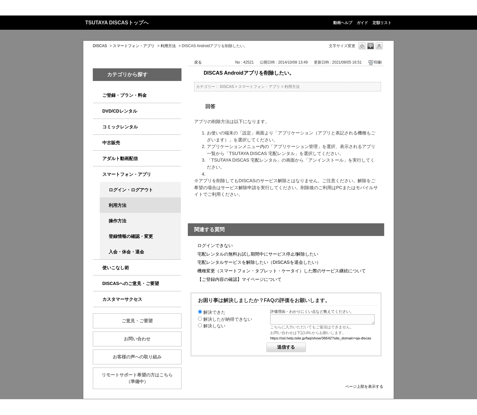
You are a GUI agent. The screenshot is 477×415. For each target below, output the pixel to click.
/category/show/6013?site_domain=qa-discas (98, 142)
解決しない (214, 325)
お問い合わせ (137, 338)
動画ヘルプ (342, 23)
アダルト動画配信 (120, 158)
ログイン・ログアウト (131, 189)
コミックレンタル (120, 126)
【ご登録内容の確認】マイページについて (239, 279)
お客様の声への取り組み (137, 356)
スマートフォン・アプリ (134, 46)
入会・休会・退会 (126, 251)
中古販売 (111, 142)
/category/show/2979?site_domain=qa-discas (98, 95)
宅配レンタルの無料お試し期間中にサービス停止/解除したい (257, 254)
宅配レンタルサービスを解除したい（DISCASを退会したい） (259, 262)
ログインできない (215, 245)
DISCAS (100, 46)
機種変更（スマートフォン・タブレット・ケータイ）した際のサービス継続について (281, 270)
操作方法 (117, 220)
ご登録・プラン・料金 (124, 95)
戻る (198, 62)
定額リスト (381, 23)
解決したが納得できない (227, 319)
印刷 (378, 62)
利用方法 (168, 46)
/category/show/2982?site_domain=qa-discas (98, 174)
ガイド (362, 23)
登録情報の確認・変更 (131, 236)
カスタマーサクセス (122, 299)
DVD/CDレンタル (119, 111)
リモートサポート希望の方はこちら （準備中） (141, 378)
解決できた (214, 312)
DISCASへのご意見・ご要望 (130, 283)
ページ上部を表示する (364, 386)
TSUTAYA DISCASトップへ (117, 22)
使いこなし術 (115, 267)
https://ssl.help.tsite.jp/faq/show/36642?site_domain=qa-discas (320, 338)
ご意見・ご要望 (137, 320)
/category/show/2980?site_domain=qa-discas (98, 111)
